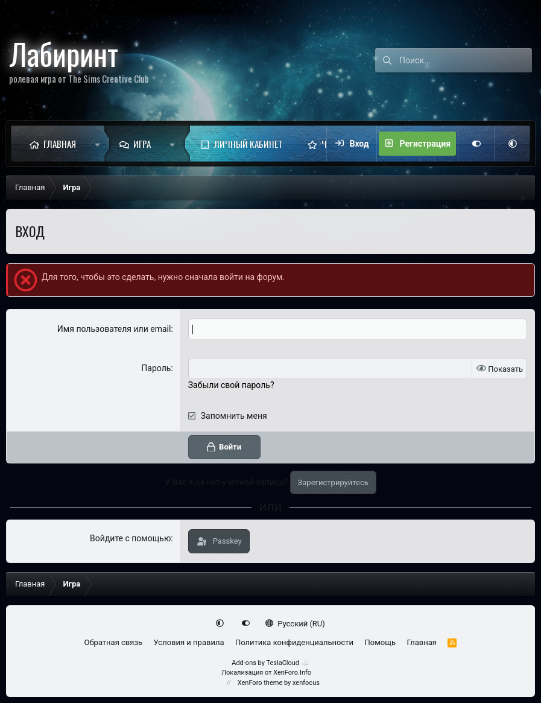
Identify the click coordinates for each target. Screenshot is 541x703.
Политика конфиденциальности (294, 642)
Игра (142, 143)
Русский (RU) (295, 623)
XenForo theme (260, 683)
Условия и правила (189, 642)
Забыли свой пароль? (231, 385)
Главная (59, 143)
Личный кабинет (248, 143)
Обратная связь (113, 642)
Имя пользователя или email (114, 329)
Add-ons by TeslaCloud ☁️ (270, 663)
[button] (97, 144)
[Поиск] (465, 60)
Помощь (380, 642)
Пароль (156, 368)
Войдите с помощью (130, 538)
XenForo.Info (292, 672)
